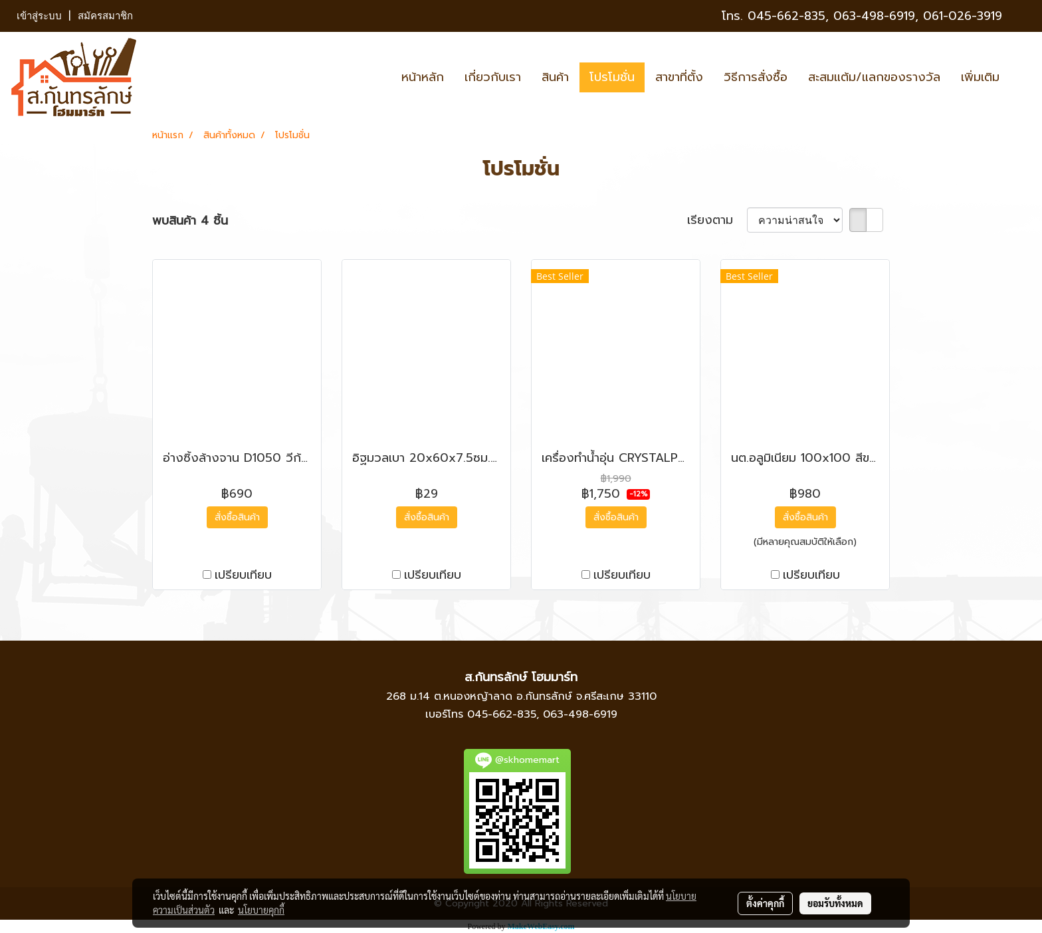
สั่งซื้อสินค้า (237, 517)
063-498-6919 (580, 714)
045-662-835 (786, 16)
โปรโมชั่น (612, 77)
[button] (1021, 77)
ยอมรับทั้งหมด (835, 903)
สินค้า (555, 77)
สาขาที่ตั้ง (679, 77)
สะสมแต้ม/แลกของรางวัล (874, 77)
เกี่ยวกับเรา (493, 77)
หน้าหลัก (422, 77)
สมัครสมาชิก (105, 16)
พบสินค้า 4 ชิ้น (190, 221)
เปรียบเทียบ (243, 575)
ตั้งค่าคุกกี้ (765, 903)
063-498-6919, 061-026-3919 (917, 16)
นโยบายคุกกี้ (261, 910)
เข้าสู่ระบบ (39, 16)
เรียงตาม (717, 220)
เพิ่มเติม (980, 77)
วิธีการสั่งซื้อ (755, 77)
